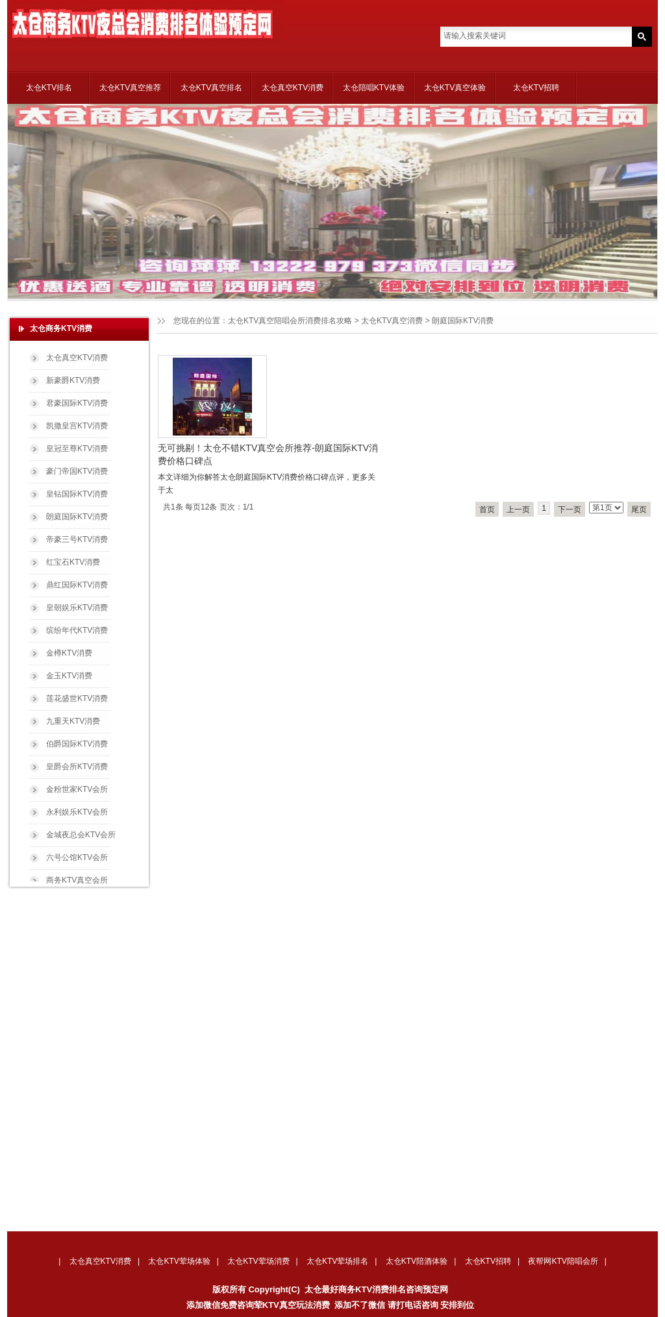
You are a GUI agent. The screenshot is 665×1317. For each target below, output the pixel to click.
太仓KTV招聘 (536, 87)
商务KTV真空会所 (77, 880)
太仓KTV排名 (49, 87)
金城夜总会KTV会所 (81, 834)
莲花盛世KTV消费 (77, 698)
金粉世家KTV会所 (77, 789)
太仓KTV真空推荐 (130, 87)
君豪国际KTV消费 (77, 403)
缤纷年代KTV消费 (77, 630)
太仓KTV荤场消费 (258, 1261)
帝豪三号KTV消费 (77, 539)
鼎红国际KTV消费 (77, 584)
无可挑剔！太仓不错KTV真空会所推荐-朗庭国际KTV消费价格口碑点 (268, 454)
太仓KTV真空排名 (211, 87)
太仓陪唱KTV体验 (374, 87)
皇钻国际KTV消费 (77, 493)
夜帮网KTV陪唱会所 (562, 1261)
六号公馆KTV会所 (77, 857)
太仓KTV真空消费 (392, 320)
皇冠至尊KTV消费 (77, 448)
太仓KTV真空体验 (455, 87)
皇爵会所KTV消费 (77, 766)
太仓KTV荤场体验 (179, 1261)
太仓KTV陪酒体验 (416, 1261)
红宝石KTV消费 (73, 562)
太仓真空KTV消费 (292, 87)
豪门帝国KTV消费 (77, 471)
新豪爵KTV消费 (73, 380)
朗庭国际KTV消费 (77, 516)
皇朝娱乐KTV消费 (77, 607)
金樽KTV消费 (69, 653)
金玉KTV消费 (69, 675)
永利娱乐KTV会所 (77, 812)
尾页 (639, 509)
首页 (487, 509)
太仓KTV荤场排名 (337, 1261)
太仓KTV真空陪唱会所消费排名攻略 (290, 320)
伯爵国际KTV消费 (77, 743)
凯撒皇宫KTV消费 (77, 425)
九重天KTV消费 (73, 721)
